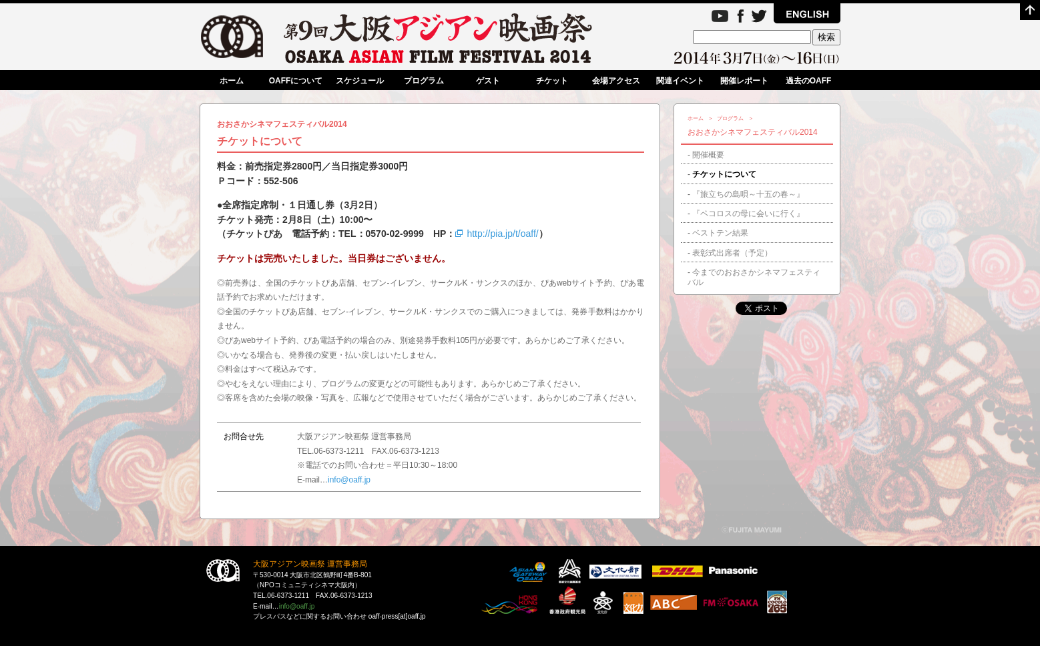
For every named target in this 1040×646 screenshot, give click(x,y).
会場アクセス (616, 80)
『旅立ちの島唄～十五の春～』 (748, 194)
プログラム (424, 80)
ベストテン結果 (720, 233)
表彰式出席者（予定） (732, 253)
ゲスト (488, 80)
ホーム (232, 80)
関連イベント (680, 80)
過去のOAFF (809, 80)
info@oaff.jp (349, 480)
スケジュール (360, 80)
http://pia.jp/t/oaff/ (496, 233)
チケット (552, 80)
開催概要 (708, 154)
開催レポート (744, 80)
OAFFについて (296, 80)
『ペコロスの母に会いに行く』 (748, 213)
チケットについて (724, 174)
